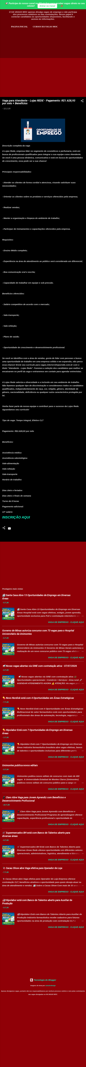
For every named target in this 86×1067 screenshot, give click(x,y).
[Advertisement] (34, 42)
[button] (82, 101)
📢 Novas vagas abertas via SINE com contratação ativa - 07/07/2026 (39, 665)
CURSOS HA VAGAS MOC (45, 27)
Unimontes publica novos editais (20, 765)
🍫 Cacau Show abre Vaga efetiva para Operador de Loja (32, 868)
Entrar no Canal (47, 6)
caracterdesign (50, 985)
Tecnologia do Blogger (43, 980)
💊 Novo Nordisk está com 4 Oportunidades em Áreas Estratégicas (38, 697)
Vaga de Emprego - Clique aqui (66, 622)
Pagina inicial (19, 27)
